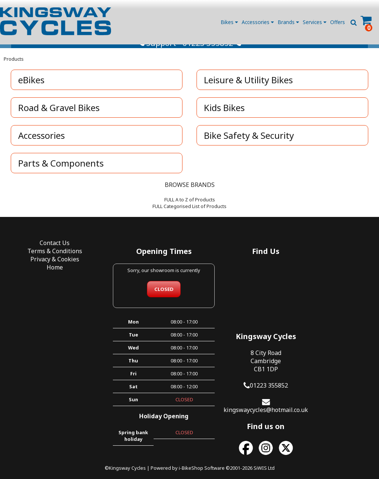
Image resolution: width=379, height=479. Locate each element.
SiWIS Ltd (264, 459)
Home (47, 274)
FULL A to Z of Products (189, 206)
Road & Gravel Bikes (59, 114)
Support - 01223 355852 (189, 49)
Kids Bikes (225, 114)
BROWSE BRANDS (190, 191)
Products (14, 65)
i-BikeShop (191, 459)
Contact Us (48, 250)
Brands (288, 22)
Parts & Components (61, 170)
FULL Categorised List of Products (189, 213)
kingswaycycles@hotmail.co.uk (331, 332)
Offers (337, 22)
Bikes (229, 22)
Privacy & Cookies (47, 266)
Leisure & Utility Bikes (249, 86)
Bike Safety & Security (250, 142)
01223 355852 (335, 307)
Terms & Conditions (47, 258)
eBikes (32, 86)
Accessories (258, 22)
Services (314, 22)
